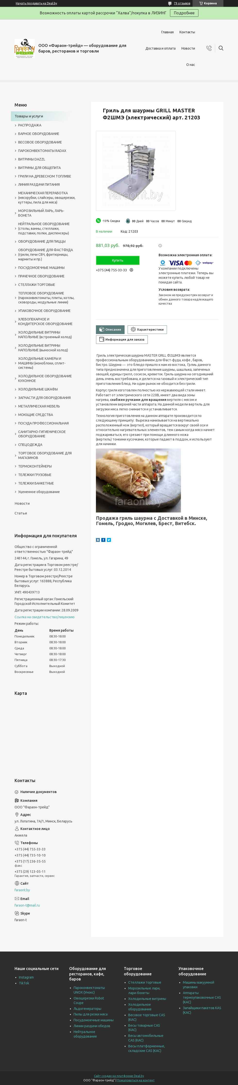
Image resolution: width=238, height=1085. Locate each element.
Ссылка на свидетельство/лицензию (45, 617)
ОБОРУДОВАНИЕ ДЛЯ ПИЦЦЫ (42, 241)
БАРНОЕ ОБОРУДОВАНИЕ (38, 134)
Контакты (187, 32)
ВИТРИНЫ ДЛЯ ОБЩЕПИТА (39, 168)
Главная (167, 32)
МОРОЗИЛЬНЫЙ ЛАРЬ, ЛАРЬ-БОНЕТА (41, 213)
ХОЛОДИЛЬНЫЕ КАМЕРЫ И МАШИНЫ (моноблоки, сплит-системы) (42, 363)
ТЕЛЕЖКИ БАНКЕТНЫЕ (36, 483)
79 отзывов (182, 3)
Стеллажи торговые (144, 982)
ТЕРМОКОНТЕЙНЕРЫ (35, 466)
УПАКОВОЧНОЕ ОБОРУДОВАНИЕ (44, 311)
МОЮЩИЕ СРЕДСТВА (35, 415)
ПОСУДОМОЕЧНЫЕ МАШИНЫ (41, 268)
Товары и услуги (29, 116)
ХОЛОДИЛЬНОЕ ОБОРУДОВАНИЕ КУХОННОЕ (45, 378)
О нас (190, 65)
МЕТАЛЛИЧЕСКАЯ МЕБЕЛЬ (39, 406)
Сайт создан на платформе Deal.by (119, 1075)
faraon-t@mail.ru (27, 905)
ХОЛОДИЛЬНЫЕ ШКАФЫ (38, 389)
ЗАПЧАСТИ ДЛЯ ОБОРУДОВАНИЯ (44, 398)
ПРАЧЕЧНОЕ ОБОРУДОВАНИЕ (41, 276)
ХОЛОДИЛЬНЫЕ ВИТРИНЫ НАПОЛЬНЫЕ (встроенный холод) (45, 334)
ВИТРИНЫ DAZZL (31, 159)
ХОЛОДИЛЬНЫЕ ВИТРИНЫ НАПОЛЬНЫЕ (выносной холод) (43, 348)
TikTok (24, 983)
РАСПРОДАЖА (29, 125)
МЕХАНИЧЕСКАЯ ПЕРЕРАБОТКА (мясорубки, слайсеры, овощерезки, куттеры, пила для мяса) (46, 197)
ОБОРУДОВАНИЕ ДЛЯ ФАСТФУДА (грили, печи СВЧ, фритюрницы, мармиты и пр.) (45, 254)
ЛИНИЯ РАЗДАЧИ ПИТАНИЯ (39, 184)
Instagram (26, 977)
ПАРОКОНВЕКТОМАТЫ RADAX (42, 151)
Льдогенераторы (87, 1009)
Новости (188, 48)
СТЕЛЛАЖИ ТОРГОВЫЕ (36, 285)
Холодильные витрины (147, 999)
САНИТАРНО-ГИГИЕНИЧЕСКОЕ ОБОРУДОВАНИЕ (42, 434)
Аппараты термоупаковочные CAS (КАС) (202, 997)
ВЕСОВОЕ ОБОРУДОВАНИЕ (40, 142)
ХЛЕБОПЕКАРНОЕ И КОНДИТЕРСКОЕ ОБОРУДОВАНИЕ (45, 321)
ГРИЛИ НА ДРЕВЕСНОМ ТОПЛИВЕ (44, 176)
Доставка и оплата (160, 48)
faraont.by (22, 890)
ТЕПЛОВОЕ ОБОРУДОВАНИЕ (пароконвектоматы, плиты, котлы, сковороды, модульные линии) (46, 297)
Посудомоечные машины (94, 1020)
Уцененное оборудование (39, 492)
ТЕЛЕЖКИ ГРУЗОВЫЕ (34, 475)
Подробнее (184, 13)
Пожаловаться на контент (136, 1080)
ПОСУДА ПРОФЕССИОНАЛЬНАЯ (43, 423)
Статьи (21, 513)
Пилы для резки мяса (91, 1014)
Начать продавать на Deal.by (36, 3)
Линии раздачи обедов (92, 1026)
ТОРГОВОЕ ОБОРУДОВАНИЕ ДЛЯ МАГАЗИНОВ (45, 455)
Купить (117, 260)
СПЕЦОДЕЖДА (30, 445)
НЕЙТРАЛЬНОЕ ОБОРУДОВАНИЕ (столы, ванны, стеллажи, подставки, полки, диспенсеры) (44, 228)
